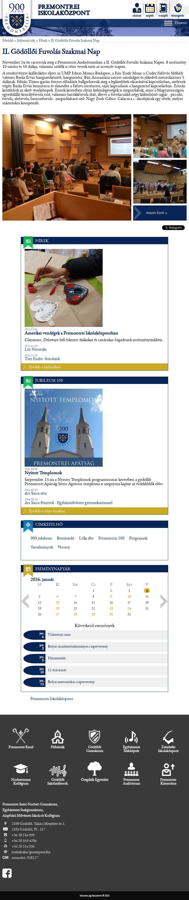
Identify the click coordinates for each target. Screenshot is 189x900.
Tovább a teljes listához (46, 511)
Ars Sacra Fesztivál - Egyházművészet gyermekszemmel (68, 503)
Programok (138, 538)
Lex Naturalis (36, 349)
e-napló (163, 10)
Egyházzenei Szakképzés (131, 740)
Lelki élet (86, 538)
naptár (150, 10)
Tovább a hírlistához (44, 367)
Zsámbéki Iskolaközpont (168, 740)
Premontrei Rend (21, 738)
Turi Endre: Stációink (42, 359)
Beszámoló (65, 538)
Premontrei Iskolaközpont (64, 10)
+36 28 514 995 (23, 835)
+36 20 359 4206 (24, 841)
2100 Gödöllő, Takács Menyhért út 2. (38, 824)
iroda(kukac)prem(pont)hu (31, 852)
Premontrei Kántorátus (168, 773)
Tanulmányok (42, 547)
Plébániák (58, 738)
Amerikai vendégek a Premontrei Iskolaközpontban (71, 333)
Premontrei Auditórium (131, 773)
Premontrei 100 (111, 538)
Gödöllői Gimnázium (94, 740)
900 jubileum (41, 538)
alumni (136, 10)
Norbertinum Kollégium (21, 773)
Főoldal (7, 40)
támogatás (177, 10)
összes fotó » (156, 213)
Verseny (64, 547)
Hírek (43, 40)
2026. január (42, 579)
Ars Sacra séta (36, 493)
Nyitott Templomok (43, 472)
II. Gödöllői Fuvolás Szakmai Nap (75, 40)
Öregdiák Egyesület (94, 771)
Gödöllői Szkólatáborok (57, 773)
